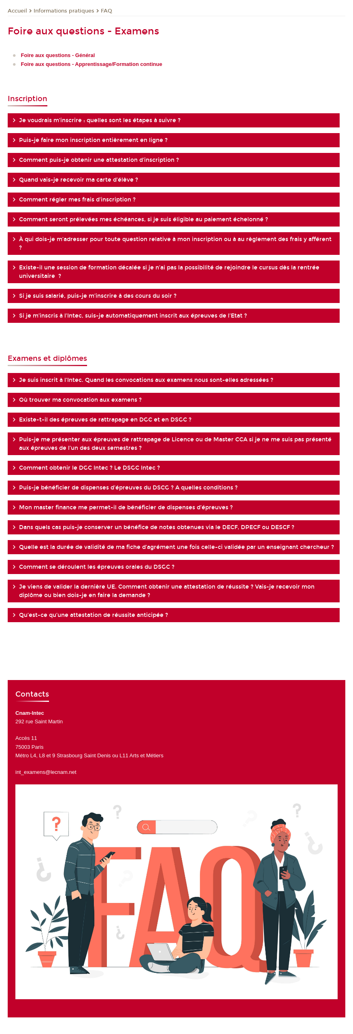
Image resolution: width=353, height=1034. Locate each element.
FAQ (106, 11)
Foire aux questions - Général (58, 55)
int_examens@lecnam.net (46, 772)
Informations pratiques (64, 11)
